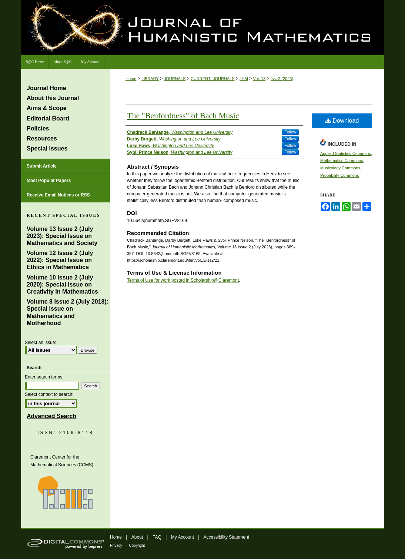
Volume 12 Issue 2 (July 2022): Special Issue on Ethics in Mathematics (60, 260)
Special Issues (47, 148)
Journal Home (46, 88)
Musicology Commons (340, 168)
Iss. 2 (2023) (282, 78)
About (137, 537)
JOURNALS (175, 78)
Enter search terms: (44, 377)
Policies (38, 128)
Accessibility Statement (226, 537)
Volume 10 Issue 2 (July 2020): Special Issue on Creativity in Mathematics (62, 284)
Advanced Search (51, 416)
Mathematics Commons (341, 160)
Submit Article (42, 166)
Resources (42, 138)
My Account (183, 537)
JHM (244, 78)
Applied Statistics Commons (345, 153)
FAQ (158, 537)
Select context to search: (49, 394)
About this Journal (53, 98)
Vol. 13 (259, 78)
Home (130, 78)
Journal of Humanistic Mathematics (267, 28)
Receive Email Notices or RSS (58, 195)
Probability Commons (339, 175)
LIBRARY (150, 78)
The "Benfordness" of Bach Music (183, 115)
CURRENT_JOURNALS (213, 78)
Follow (290, 132)
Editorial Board (48, 118)
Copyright (137, 545)
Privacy (116, 545)
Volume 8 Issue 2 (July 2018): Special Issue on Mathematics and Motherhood (67, 312)
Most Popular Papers (49, 180)
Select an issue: (40, 342)
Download (342, 121)
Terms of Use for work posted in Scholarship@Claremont (183, 280)
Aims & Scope (47, 108)
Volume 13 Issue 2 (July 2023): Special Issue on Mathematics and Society (62, 236)
